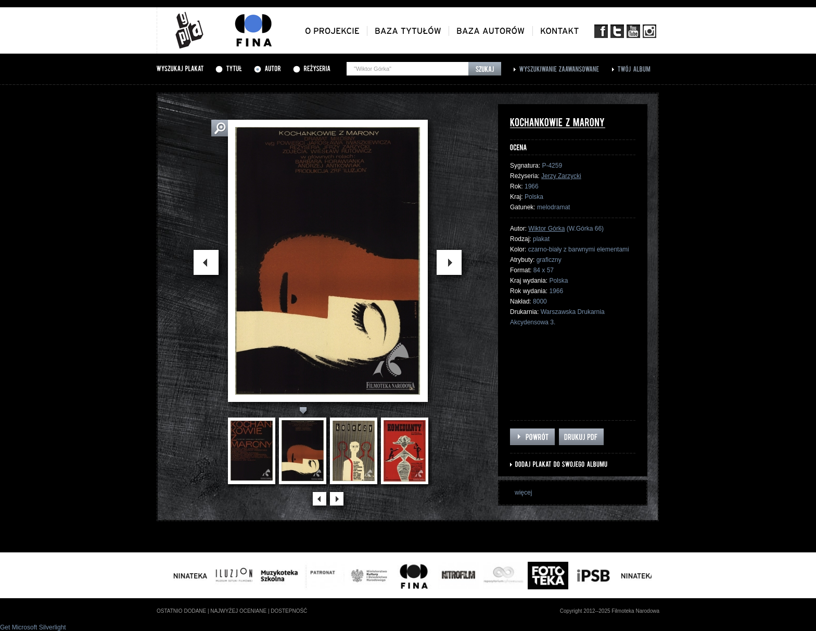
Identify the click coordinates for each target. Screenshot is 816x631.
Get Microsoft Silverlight (33, 627)
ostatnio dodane (181, 611)
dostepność (289, 611)
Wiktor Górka (546, 228)
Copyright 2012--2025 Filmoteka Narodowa (609, 611)
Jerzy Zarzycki (561, 176)
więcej (523, 492)
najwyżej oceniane (238, 611)
